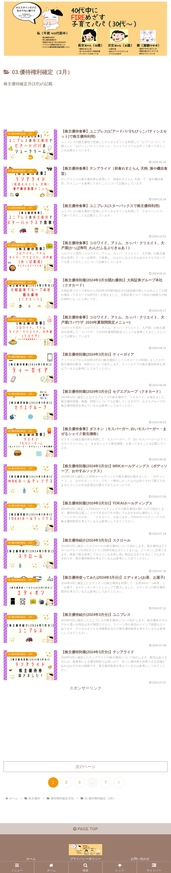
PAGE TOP (85, 829)
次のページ (85, 766)
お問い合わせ (140, 859)
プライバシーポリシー (85, 859)
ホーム (31, 859)
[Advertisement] (85, 110)
